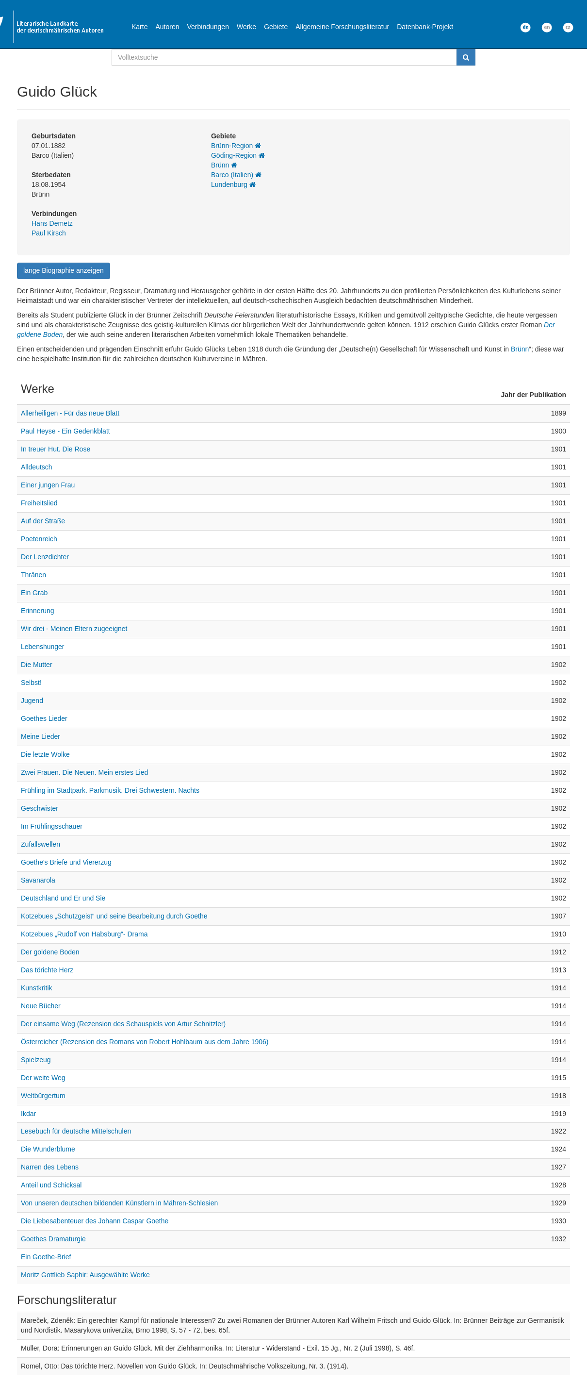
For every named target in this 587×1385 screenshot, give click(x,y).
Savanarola (38, 880)
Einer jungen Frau (48, 485)
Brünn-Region (236, 146)
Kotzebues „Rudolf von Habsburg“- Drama (84, 934)
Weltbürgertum (43, 1096)
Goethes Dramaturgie (53, 1239)
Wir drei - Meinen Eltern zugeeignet (74, 629)
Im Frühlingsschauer (51, 826)
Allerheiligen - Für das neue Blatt (70, 413)
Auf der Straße (43, 521)
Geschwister (39, 808)
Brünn (224, 165)
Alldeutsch (36, 467)
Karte (139, 27)
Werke (246, 27)
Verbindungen (208, 27)
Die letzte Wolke (45, 754)
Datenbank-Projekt (425, 27)
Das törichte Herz (47, 970)
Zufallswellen (40, 844)
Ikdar (28, 1114)
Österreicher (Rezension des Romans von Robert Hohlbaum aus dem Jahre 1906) (144, 1042)
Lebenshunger (43, 647)
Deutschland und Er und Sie (63, 898)
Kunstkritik (36, 988)
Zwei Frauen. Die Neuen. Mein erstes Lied (84, 772)
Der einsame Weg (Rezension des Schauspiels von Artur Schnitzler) (123, 1024)
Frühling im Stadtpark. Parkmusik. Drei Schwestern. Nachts (110, 790)
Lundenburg (233, 184)
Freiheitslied (39, 503)
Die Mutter (36, 664)
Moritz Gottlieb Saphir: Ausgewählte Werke (85, 1275)
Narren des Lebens (50, 1167)
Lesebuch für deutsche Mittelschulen (76, 1131)
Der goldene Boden (50, 952)
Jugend (32, 700)
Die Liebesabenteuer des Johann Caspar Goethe (94, 1221)
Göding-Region (238, 155)
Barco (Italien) (236, 175)
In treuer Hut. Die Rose (55, 449)
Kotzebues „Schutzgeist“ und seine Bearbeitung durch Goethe (114, 916)
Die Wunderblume (48, 1149)
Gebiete (276, 27)
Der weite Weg (43, 1078)
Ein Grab (34, 593)
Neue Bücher (41, 1006)
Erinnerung (37, 611)
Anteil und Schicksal (51, 1185)
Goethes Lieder (44, 718)
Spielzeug (36, 1060)
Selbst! (31, 682)
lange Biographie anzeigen (63, 270)
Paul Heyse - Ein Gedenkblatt (65, 431)
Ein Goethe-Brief (46, 1257)
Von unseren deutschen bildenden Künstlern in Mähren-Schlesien (119, 1203)
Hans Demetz (52, 223)
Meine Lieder (40, 736)
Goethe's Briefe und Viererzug (66, 862)
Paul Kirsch (49, 233)
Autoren (167, 27)
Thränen (33, 575)
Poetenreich (39, 539)
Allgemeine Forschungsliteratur (342, 27)
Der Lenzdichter (45, 557)
